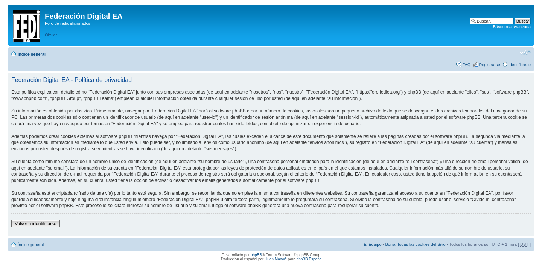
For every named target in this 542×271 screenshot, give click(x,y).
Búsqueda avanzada (512, 26)
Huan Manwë (276, 259)
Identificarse (520, 64)
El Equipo (372, 244)
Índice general (32, 54)
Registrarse (489, 64)
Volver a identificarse (35, 223)
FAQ (466, 64)
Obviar (51, 35)
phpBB (256, 255)
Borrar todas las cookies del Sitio (415, 244)
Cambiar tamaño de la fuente (525, 52)
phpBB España (309, 259)
